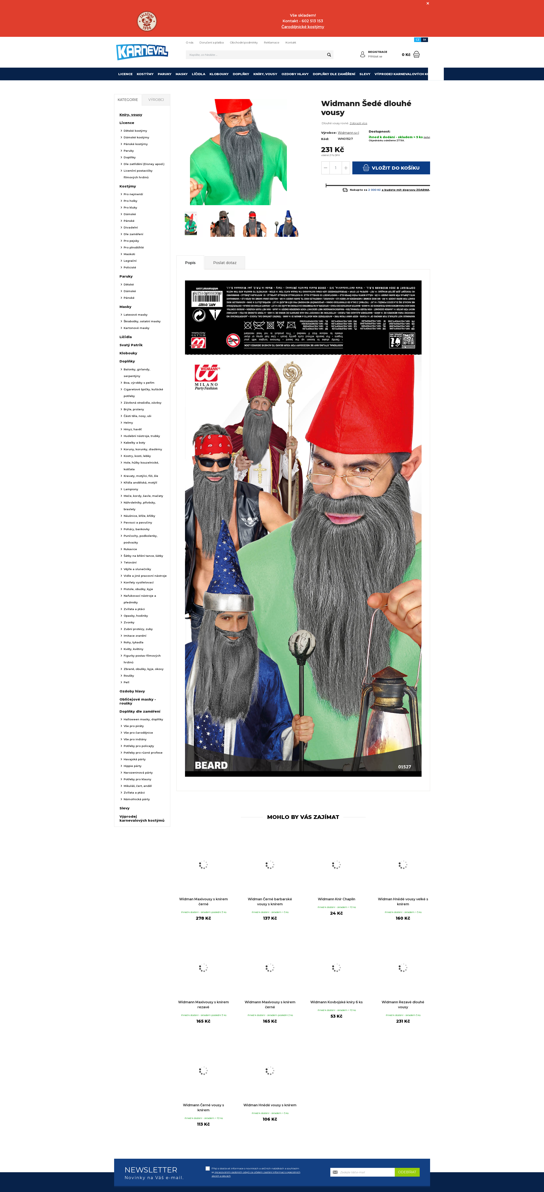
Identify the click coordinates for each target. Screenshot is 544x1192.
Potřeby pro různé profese (143, 752)
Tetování (130, 562)
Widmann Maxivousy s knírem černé (270, 1004)
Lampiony (131, 489)
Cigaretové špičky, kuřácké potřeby (143, 393)
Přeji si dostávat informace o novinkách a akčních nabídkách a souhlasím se (256, 1172)
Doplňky (241, 74)
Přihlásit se (375, 56)
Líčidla (198, 74)
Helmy (128, 422)
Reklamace (271, 42)
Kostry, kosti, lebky (137, 456)
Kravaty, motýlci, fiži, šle (141, 476)
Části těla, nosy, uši (137, 416)
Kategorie (128, 100)
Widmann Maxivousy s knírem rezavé (203, 1004)
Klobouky (219, 74)
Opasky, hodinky (136, 615)
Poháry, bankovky (137, 529)
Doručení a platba (212, 42)
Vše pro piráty (134, 726)
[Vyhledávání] (259, 54)
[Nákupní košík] (416, 54)
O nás (189, 42)
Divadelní (131, 227)
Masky (182, 74)
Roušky (129, 675)
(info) (427, 137)
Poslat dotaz (225, 262)
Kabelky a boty (134, 442)
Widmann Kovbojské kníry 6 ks (336, 1002)
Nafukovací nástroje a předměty (140, 599)
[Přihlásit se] (362, 54)
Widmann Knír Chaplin (336, 899)
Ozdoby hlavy (295, 74)
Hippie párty (133, 766)
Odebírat (407, 1172)
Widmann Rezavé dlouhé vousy (403, 1004)
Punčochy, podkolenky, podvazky (140, 539)
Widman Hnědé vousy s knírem (269, 1105)
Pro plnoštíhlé (134, 247)
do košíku (391, 167)
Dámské (130, 214)
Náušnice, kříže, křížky (139, 515)
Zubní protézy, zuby (138, 629)
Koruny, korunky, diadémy (143, 449)
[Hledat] (329, 54)
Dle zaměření (133, 234)
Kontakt (291, 42)
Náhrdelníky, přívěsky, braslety (140, 506)
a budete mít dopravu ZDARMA (405, 189)
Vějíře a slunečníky (137, 569)
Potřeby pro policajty (139, 746)
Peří (126, 682)
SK (424, 39)
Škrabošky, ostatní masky (142, 321)
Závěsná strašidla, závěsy (143, 402)
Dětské (129, 284)
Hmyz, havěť (133, 429)
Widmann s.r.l (348, 133)
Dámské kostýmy (136, 137)
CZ (417, 39)
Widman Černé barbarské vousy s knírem (270, 901)
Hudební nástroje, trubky (142, 436)
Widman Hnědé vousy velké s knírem (403, 901)
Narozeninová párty (138, 772)
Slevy (364, 74)
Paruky (164, 74)
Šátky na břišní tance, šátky (143, 555)
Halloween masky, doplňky (143, 719)
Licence (125, 74)
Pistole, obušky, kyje (138, 589)
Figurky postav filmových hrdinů (142, 659)
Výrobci (156, 100)
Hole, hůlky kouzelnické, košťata (141, 466)
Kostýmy (145, 74)
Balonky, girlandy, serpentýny (137, 373)
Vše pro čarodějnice (138, 732)
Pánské (129, 220)
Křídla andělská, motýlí (140, 482)
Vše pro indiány (135, 739)
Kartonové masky (136, 328)
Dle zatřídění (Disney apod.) (144, 164)
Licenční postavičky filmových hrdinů (138, 174)
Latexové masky (136, 314)
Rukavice (130, 549)
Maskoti (129, 254)
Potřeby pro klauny (137, 779)
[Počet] (335, 167)
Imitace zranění (135, 635)
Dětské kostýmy (135, 130)
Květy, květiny (133, 649)
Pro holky (130, 200)
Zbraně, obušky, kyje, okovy (144, 669)
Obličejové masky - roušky (138, 701)
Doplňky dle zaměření (334, 74)
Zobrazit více (358, 123)
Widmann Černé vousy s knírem (203, 1107)
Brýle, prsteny (134, 409)
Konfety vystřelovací (139, 582)
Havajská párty (135, 759)
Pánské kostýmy (136, 144)
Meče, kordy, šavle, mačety (143, 495)
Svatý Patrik (131, 345)
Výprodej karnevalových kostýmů (408, 74)
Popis (190, 262)
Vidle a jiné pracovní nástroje (145, 575)
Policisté (130, 267)
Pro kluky (130, 207)
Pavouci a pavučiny (138, 522)
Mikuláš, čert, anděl (138, 786)
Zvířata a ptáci (134, 609)
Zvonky (129, 622)
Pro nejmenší (133, 194)
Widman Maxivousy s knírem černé (203, 901)
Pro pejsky (131, 240)
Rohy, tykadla (133, 642)
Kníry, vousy (265, 74)
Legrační (130, 260)
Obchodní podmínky (244, 42)
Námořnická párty (137, 799)
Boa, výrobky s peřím (139, 382)
